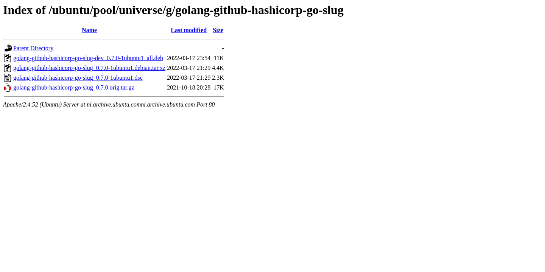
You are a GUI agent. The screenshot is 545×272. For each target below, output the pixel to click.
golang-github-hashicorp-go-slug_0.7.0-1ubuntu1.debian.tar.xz (89, 68)
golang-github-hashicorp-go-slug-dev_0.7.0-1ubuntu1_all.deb (88, 58)
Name (89, 30)
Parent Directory (33, 48)
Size (218, 30)
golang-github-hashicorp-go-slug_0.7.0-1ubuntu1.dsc (78, 77)
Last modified (189, 30)
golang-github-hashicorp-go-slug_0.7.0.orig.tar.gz (73, 87)
